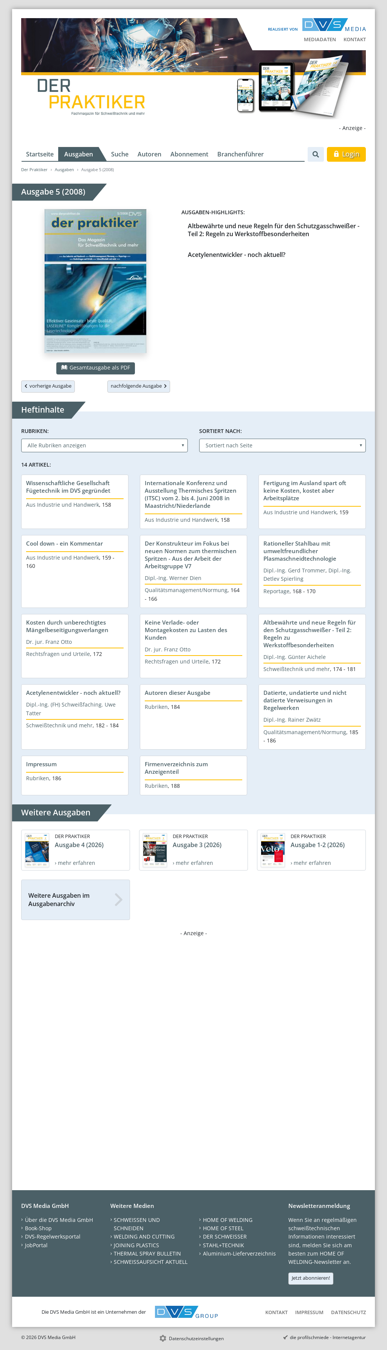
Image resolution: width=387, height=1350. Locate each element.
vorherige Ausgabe (48, 385)
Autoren (149, 154)
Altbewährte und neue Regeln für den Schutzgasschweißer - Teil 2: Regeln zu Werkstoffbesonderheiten (273, 230)
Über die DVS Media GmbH (59, 1219)
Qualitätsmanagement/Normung (186, 590)
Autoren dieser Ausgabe (178, 692)
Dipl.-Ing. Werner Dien (173, 577)
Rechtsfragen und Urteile (58, 653)
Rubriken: (35, 431)
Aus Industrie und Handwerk (62, 504)
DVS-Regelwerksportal (52, 1236)
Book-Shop (38, 1228)
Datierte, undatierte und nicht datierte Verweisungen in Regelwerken (305, 700)
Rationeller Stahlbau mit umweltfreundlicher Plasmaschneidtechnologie (299, 551)
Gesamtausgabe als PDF (95, 367)
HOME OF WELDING (227, 1219)
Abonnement (189, 154)
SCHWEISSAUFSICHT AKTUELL (150, 1261)
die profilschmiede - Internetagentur (328, 1337)
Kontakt (355, 39)
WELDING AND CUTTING (144, 1236)
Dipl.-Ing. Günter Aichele (294, 656)
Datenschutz (348, 1312)
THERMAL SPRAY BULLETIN (147, 1253)
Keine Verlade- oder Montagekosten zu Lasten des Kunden (186, 630)
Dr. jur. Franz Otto (49, 641)
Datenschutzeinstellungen (196, 1338)
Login (346, 153)
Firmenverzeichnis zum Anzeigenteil (176, 767)
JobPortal (36, 1245)
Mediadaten (320, 39)
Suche (119, 154)
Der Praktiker (34, 169)
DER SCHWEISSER (225, 1236)
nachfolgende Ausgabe (139, 385)
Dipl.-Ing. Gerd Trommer (294, 570)
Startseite (40, 154)
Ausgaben (78, 154)
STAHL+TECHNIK (223, 1245)
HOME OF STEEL (223, 1228)
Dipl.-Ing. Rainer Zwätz (292, 719)
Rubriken (156, 706)
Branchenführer (240, 154)
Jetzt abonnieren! (311, 1277)
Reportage (276, 591)
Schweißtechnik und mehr (296, 669)
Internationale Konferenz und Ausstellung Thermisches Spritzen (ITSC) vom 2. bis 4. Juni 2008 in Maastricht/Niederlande (191, 494)
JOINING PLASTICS (136, 1245)
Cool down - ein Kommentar (64, 543)
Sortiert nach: (220, 431)
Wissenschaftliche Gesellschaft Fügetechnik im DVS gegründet (68, 486)
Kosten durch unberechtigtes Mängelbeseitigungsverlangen (67, 626)
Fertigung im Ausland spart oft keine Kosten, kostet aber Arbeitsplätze (304, 490)
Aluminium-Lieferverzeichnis (239, 1253)
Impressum (41, 764)
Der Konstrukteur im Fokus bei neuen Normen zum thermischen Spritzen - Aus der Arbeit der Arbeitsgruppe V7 (191, 555)
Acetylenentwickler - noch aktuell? (236, 255)
